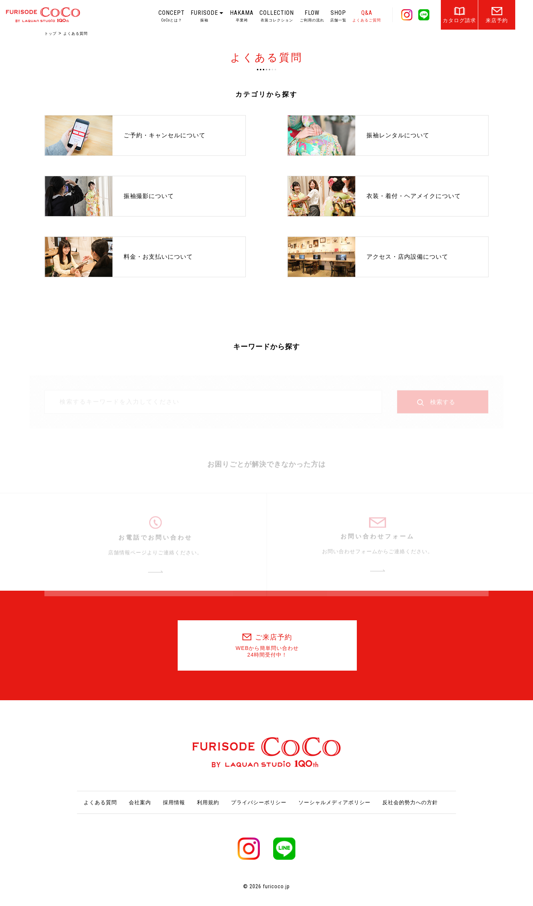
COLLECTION (276, 15)
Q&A (366, 15)
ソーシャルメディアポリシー (334, 802)
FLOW (312, 15)
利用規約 (208, 802)
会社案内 (140, 802)
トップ (50, 33)
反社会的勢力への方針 (410, 802)
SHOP (338, 15)
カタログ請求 (459, 20)
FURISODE (204, 15)
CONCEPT (171, 15)
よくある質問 (100, 802)
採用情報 (174, 802)
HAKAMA (242, 15)
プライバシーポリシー (258, 802)
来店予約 (497, 20)
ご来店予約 (267, 645)
